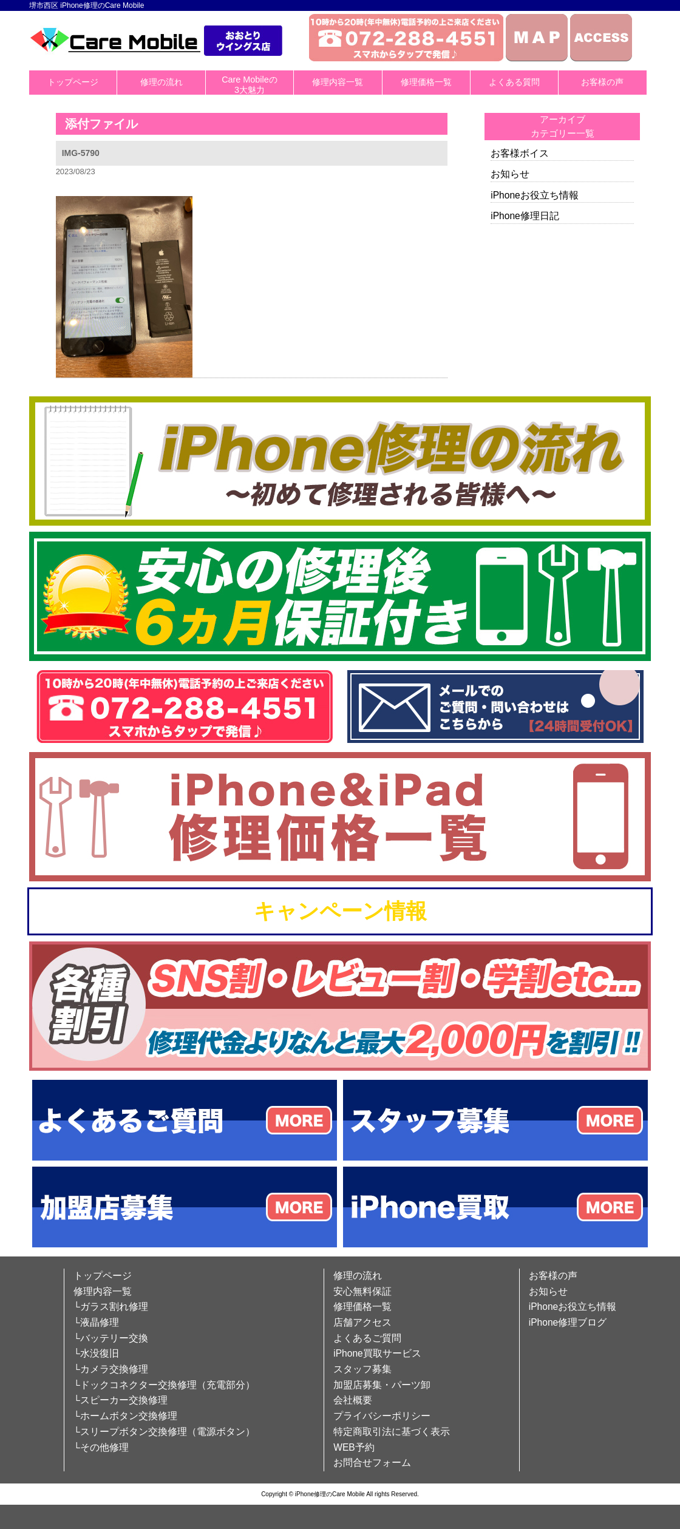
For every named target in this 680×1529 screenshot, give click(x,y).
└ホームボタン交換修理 (125, 1416)
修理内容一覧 (337, 82)
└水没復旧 (96, 1353)
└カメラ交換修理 (110, 1369)
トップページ (72, 82)
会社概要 (352, 1400)
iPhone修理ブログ (568, 1322)
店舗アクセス (362, 1322)
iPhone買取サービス (377, 1353)
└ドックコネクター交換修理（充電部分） (164, 1385)
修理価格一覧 (426, 82)
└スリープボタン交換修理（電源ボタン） (164, 1431)
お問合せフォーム (372, 1462)
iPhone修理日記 (525, 216)
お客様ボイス (520, 153)
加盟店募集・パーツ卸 (381, 1385)
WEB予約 (354, 1447)
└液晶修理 (96, 1322)
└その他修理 (101, 1447)
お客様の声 (602, 82)
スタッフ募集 (362, 1369)
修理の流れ (161, 82)
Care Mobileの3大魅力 (249, 85)
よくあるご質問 (367, 1338)
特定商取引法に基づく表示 (391, 1431)
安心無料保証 (362, 1291)
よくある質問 (514, 82)
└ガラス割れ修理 (110, 1306)
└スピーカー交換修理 (120, 1400)
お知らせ (510, 174)
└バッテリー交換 (110, 1338)
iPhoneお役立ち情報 (535, 195)
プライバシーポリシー (381, 1416)
